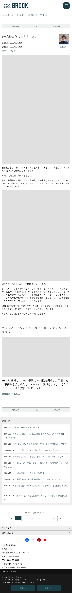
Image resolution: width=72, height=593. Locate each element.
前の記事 (15, 26)
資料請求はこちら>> (11, 394)
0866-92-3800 (13, 556)
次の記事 (56, 26)
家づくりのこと (9, 51)
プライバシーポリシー (29, 580)
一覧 (36, 26)
